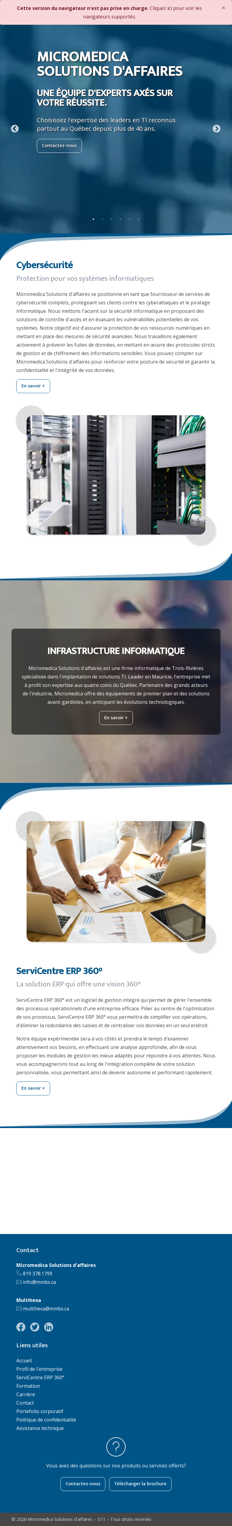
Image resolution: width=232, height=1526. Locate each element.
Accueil (24, 1360)
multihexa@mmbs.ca (46, 1308)
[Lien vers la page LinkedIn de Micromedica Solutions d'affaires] (48, 1327)
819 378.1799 (37, 1273)
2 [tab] (102, 219)
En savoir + (33, 386)
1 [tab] (93, 219)
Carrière (25, 1394)
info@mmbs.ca (39, 1282)
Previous (13, 127)
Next (215, 127)
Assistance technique (40, 1428)
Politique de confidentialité (46, 1419)
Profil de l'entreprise (39, 1369)
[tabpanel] (116, 127)
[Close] (223, 7)
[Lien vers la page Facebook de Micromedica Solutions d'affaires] (20, 1327)
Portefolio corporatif (39, 1411)
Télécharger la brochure (140, 1484)
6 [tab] (139, 219)
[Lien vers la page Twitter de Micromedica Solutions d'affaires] (34, 1327)
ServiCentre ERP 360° (40, 1377)
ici (169, 8)
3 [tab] (111, 219)
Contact (25, 1402)
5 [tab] (130, 219)
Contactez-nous (59, 146)
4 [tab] (121, 219)
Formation (28, 1386)
